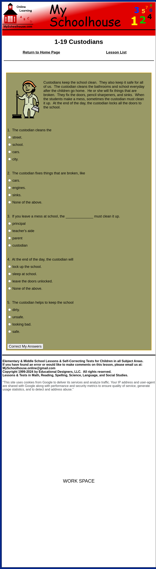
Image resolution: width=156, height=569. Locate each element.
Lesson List (116, 52)
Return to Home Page (41, 52)
